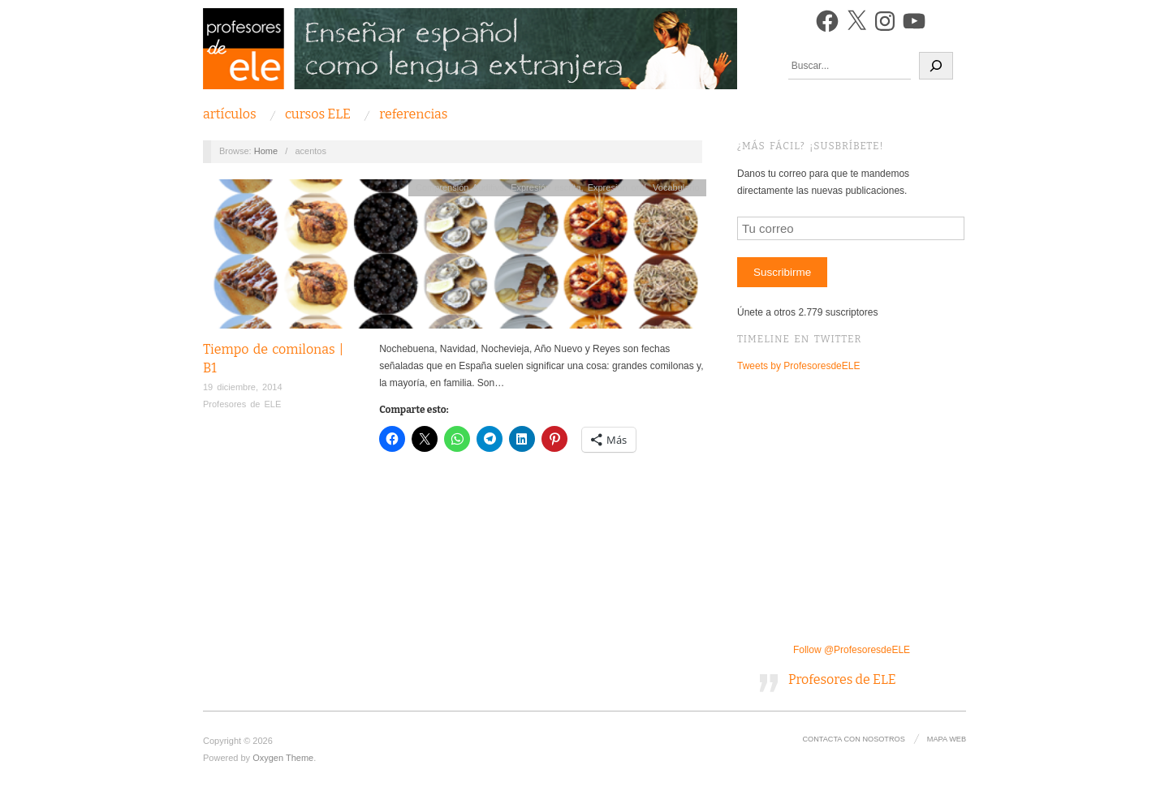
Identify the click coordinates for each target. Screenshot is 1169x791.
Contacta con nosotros (853, 739)
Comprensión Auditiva (460, 187)
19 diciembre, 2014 (243, 387)
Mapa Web (946, 739)
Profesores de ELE (242, 404)
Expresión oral (617, 187)
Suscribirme (782, 272)
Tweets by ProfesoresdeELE (798, 366)
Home (266, 151)
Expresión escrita (545, 187)
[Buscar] (936, 66)
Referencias (413, 114)
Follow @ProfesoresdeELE (851, 650)
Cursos (318, 114)
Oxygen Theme (282, 758)
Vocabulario (676, 187)
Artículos (230, 114)
